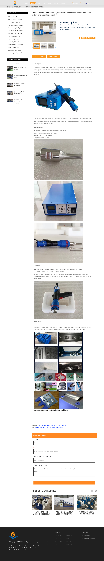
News (39, 3)
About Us (56, 3)
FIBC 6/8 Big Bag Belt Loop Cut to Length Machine (64, 513)
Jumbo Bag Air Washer (24, 547)
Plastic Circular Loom (13, 47)
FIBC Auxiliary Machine (14, 17)
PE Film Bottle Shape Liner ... (20, 76)
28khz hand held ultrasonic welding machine (49, 427)
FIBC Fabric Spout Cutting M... (19, 84)
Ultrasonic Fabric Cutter (34, 7)
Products (32, 3)
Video (44, 3)
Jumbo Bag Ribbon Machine (15, 42)
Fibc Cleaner (12, 546)
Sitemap (14, 544)
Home (26, 3)
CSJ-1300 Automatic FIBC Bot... (20, 68)
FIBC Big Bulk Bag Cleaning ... (19, 101)
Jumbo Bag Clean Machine (22, 546)
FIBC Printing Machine (14, 36)
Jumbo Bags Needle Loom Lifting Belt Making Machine (86, 513)
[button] (17, 63)
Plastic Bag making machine (15, 44)
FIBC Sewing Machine (13, 39)
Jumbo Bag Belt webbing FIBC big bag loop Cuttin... (41, 513)
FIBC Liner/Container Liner (15, 33)
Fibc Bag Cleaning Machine (20, 549)
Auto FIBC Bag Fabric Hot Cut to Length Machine (52, 425)
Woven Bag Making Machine (15, 53)
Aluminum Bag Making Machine (16, 28)
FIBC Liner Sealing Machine (15, 30)
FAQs (49, 3)
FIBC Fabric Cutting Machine (15, 25)
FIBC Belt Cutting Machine (15, 19)
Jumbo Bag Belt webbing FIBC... (19, 92)
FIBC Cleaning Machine (14, 22)
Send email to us (88, 38)
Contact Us (63, 3)
